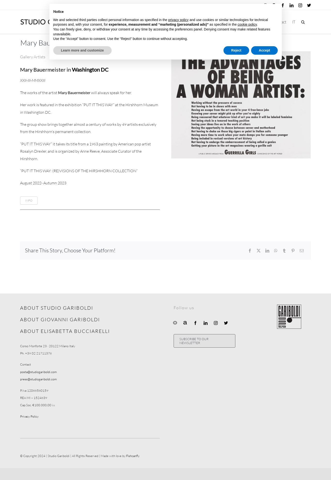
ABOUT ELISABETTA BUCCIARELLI (65, 331)
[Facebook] (250, 250)
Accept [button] (264, 50)
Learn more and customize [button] (82, 50)
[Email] (301, 250)
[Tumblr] (284, 250)
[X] (258, 250)
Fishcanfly (132, 456)
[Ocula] (175, 322)
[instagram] (216, 323)
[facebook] (195, 323)
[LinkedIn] (267, 250)
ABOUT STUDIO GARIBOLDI (56, 308)
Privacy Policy (29, 416)
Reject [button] (236, 50)
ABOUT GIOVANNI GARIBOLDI (60, 319)
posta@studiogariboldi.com (38, 372)
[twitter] (226, 323)
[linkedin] (205, 323)
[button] (303, 22)
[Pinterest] (293, 250)
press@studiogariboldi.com (38, 379)
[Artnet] (185, 322)
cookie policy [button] (247, 24)
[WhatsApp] (276, 250)
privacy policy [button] (178, 20)
